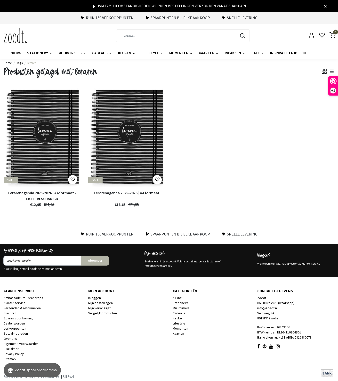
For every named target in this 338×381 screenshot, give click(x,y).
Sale (257, 52)
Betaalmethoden (16, 333)
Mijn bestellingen (100, 303)
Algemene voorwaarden (21, 343)
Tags (19, 63)
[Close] (325, 6)
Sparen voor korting (18, 318)
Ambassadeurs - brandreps (23, 298)
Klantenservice (14, 303)
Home (8, 63)
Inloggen (94, 298)
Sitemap (10, 359)
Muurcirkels (72, 52)
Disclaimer (11, 349)
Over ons (10, 338)
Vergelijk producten (102, 313)
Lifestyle (152, 52)
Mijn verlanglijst (99, 308)
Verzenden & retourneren (22, 308)
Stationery (40, 52)
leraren (31, 63)
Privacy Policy (14, 354)
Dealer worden (14, 323)
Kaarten (209, 52)
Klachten (10, 313)
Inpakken (235, 52)
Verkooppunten (15, 328)
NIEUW (15, 52)
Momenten (181, 52)
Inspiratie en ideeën (288, 52)
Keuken (127, 52)
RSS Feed (68, 376)
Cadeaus (102, 52)
